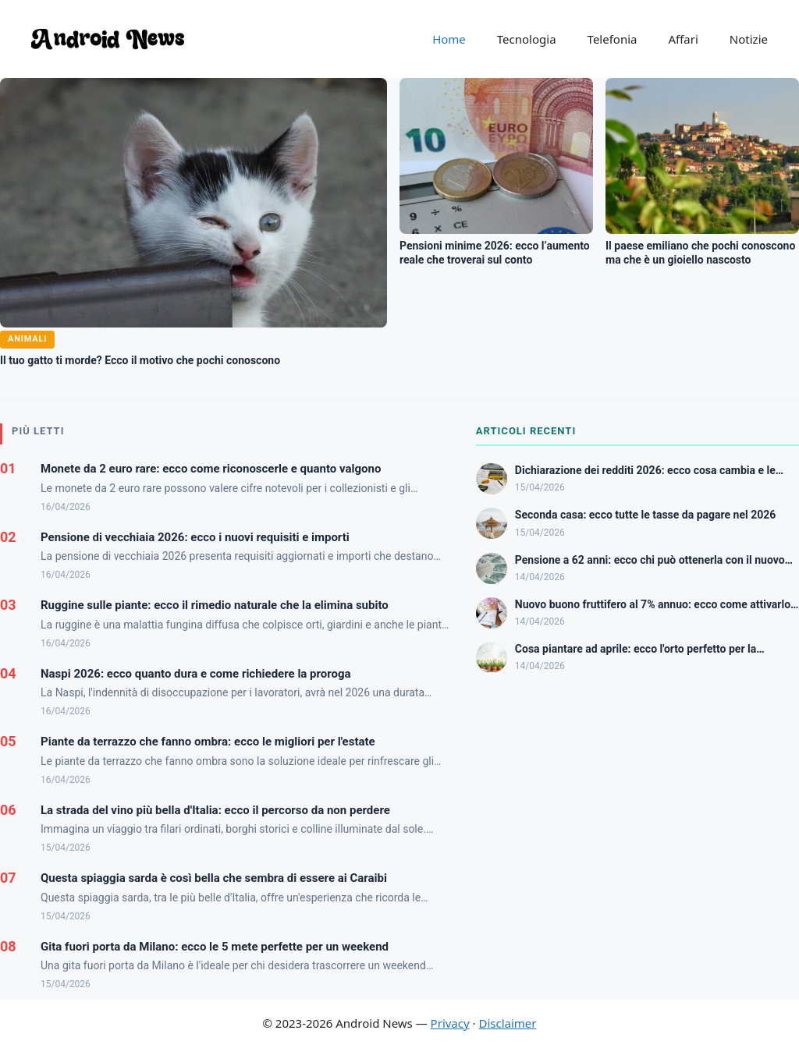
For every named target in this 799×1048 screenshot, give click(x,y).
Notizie (749, 39)
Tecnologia (526, 39)
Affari (683, 39)
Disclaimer (507, 1023)
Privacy (450, 1023)
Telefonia (612, 39)
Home (449, 39)
